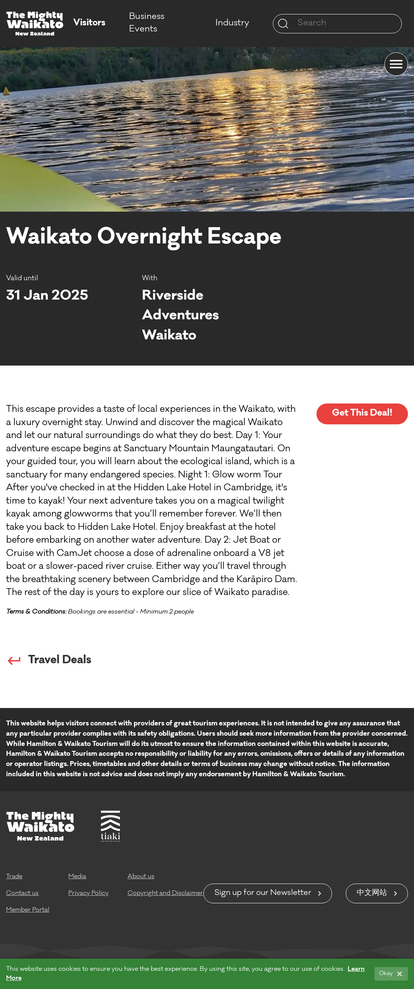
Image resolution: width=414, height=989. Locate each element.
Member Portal (27, 910)
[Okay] (391, 974)
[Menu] (396, 64)
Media (77, 877)
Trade (14, 877)
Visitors (89, 23)
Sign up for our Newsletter (262, 893)
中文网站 (372, 893)
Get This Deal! (362, 413)
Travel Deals (48, 660)
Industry (232, 23)
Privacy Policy (88, 893)
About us (141, 877)
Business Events (146, 23)
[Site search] (283, 23)
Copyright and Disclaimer (165, 893)
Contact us (22, 893)
